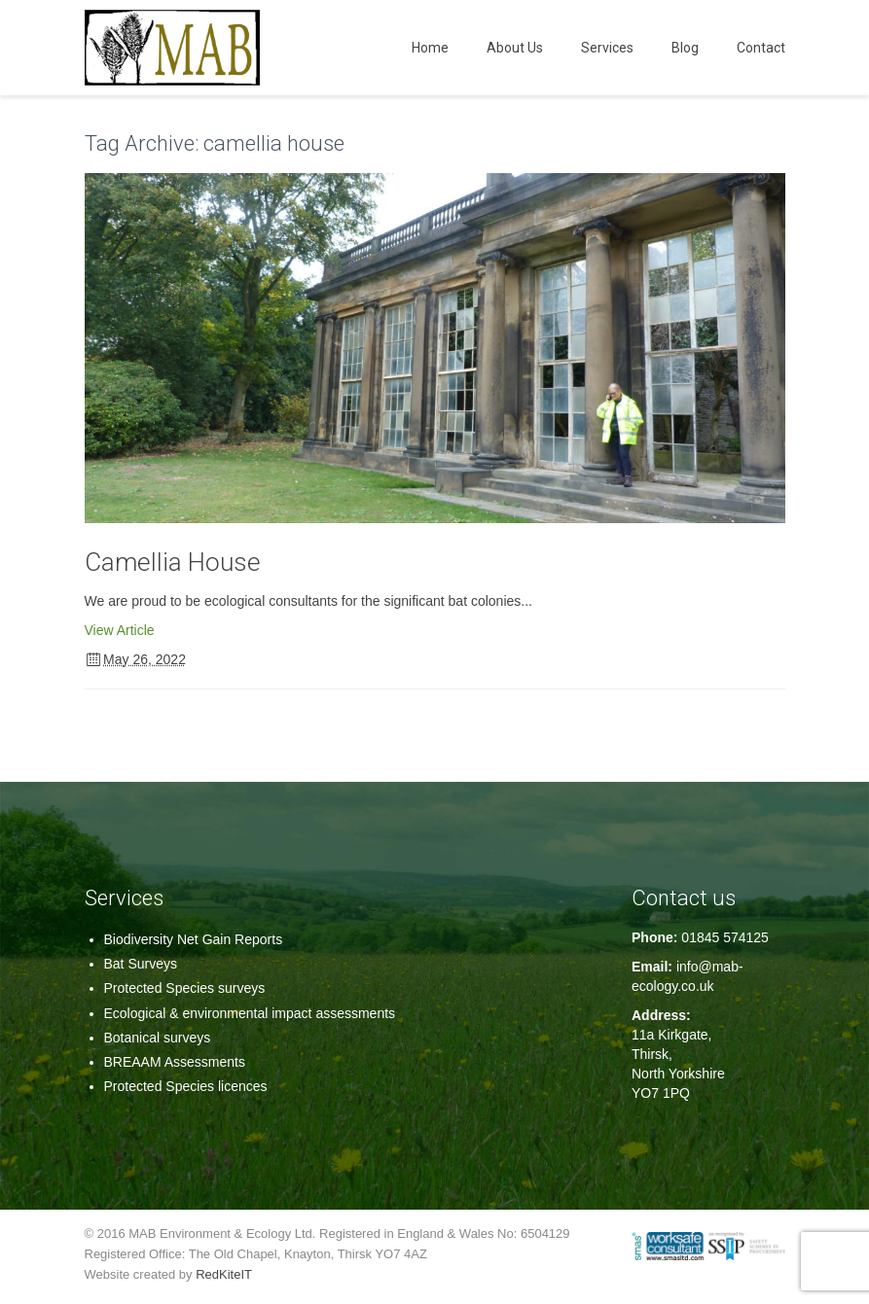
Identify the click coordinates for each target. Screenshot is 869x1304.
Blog (685, 47)
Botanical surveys (157, 1037)
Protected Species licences (186, 1086)
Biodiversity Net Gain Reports (193, 939)
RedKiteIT (224, 1274)
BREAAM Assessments (175, 1062)
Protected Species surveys (185, 988)
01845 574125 (725, 937)
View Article (120, 630)
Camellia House (173, 562)
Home (430, 47)
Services (607, 47)
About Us (515, 47)
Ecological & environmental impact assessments (250, 1013)
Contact (761, 47)
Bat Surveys (140, 963)
